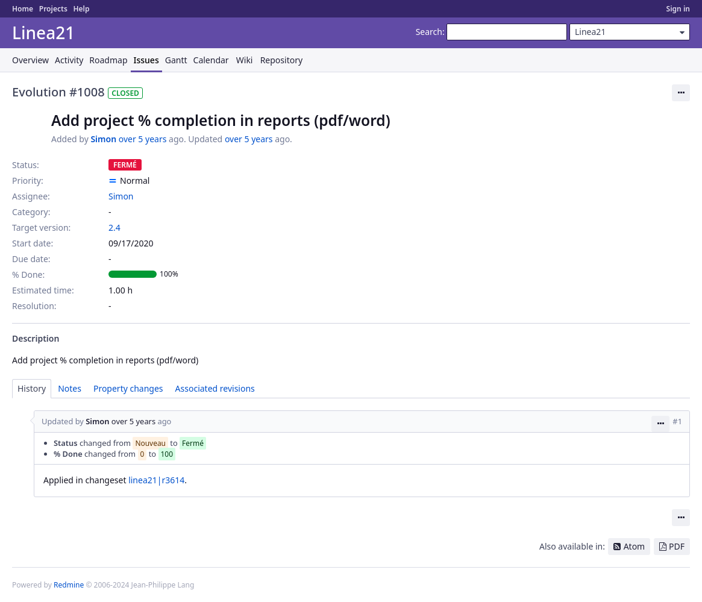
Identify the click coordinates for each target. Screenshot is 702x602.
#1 (677, 421)
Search (429, 31)
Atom (634, 546)
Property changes (128, 388)
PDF (677, 546)
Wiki (244, 60)
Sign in (678, 9)
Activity (69, 60)
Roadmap (108, 60)
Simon (103, 139)
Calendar (211, 60)
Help (81, 9)
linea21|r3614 (156, 480)
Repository (281, 60)
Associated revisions (215, 388)
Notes (69, 388)
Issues (146, 60)
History (31, 388)
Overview (30, 60)
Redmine (69, 585)
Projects (53, 9)
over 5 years (143, 139)
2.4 (114, 227)
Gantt (176, 60)
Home (22, 9)
